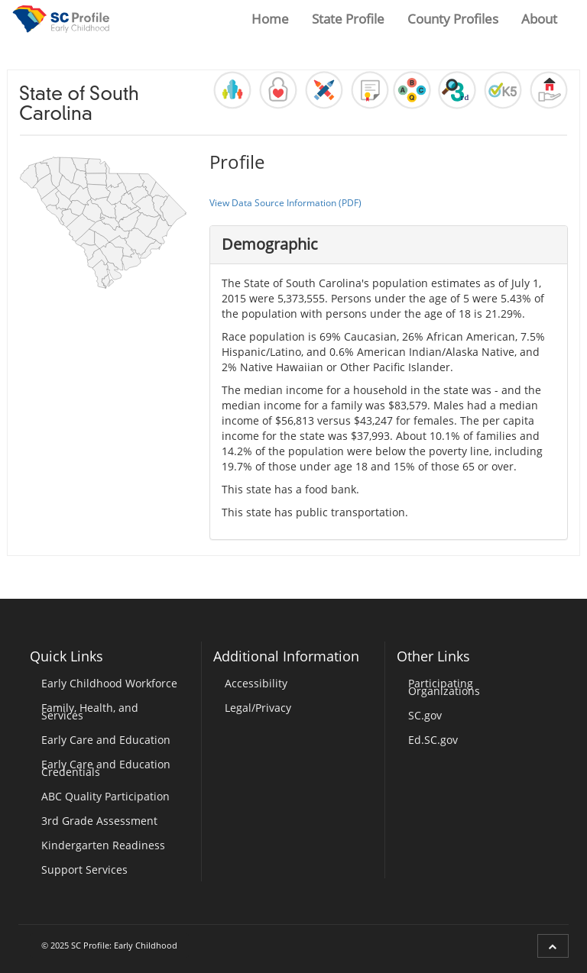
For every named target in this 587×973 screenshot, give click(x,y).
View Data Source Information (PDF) (285, 202)
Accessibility (256, 683)
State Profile (348, 18)
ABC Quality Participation (105, 796)
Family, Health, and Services (89, 711)
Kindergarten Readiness (103, 845)
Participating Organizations (444, 687)
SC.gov (425, 715)
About (539, 18)
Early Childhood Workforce (109, 683)
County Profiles (452, 18)
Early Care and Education (105, 739)
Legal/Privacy (258, 707)
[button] (232, 90)
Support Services (84, 869)
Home (270, 18)
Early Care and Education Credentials (105, 768)
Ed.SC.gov (433, 739)
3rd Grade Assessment (99, 820)
